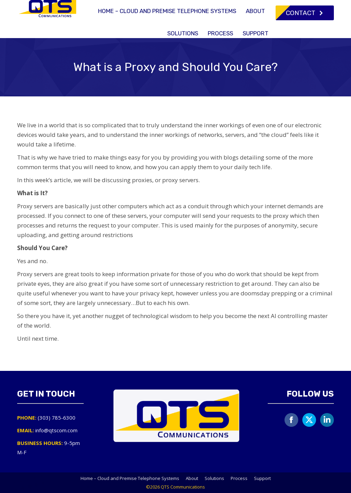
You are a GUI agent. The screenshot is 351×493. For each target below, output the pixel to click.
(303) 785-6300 (216, 6)
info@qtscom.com (271, 6)
